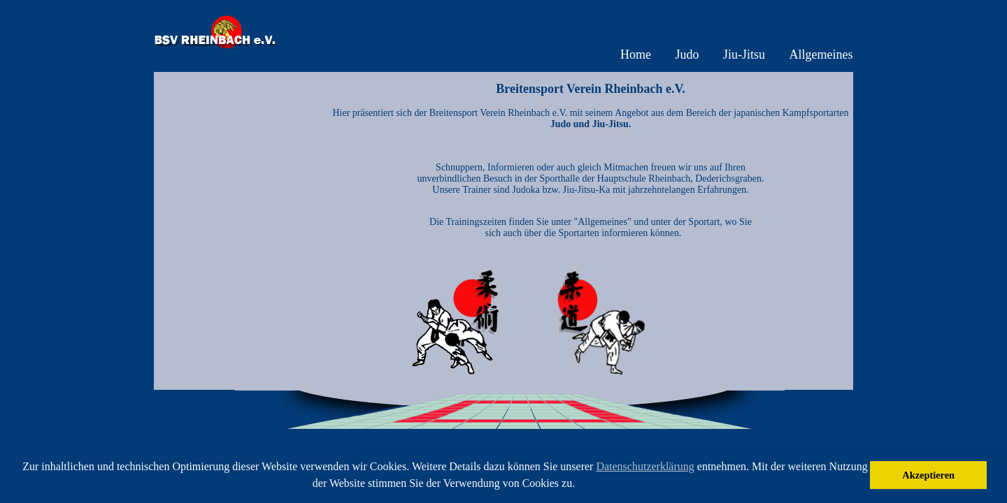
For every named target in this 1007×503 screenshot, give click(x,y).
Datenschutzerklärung (645, 466)
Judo (687, 54)
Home (635, 54)
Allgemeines (821, 54)
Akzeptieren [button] (928, 475)
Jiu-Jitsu (744, 54)
